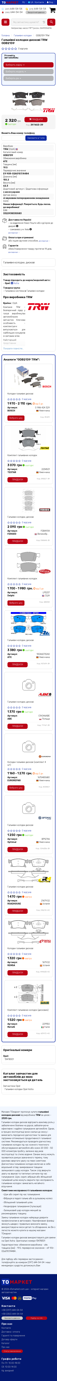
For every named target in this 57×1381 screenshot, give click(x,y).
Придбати (36, 119)
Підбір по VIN (36, 1318)
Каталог (6, 1343)
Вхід (50, 2)
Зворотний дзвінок (36, 12)
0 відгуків (23, 48)
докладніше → (14, 233)
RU (23, 2)
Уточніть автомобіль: (11, 56)
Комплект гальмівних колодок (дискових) (27, 1010)
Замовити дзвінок (12, 1318)
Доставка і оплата (11, 1332)
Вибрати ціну (15, 418)
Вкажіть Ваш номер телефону (18, 133)
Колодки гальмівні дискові (20, 393)
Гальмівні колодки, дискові (20, 517)
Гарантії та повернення (13, 1335)
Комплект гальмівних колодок (22, 455)
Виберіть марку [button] (15, 64)
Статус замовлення (12, 1351)
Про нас (6, 1347)
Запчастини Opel (11, 1086)
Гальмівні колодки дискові (20, 825)
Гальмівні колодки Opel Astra (19, 1089)
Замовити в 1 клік (36, 138)
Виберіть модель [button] (16, 71)
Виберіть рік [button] (13, 78)
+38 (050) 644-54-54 (12, 1314)
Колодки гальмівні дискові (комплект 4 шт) (26, 763)
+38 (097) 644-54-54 (12, 1310)
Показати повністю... (13, 348)
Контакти (39, 2)
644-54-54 (12, 8)
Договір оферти (9, 1339)
